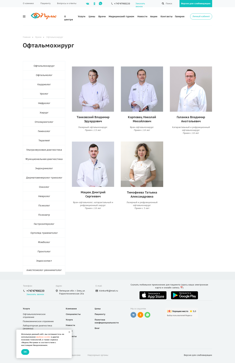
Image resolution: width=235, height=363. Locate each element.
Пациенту (45, 3)
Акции (153, 16)
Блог (97, 328)
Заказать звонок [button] (140, 5)
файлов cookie (43, 337)
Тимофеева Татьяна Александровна (142, 194)
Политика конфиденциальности (107, 321)
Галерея (179, 16)
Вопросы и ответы (66, 3)
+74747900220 (122, 3)
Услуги (81, 16)
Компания (71, 308)
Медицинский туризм (121, 16)
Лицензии (75, 355)
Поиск (169, 3)
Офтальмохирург (54, 37)
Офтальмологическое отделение (34, 316)
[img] (142, 89)
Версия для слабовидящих (196, 3)
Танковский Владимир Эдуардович (93, 119)
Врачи (102, 16)
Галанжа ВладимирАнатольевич (191, 119)
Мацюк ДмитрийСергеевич (93, 194)
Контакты (166, 16)
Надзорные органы (98, 355)
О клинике (28, 3)
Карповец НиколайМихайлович (142, 119)
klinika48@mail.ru (108, 290)
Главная (27, 37)
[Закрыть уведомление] (69, 332)
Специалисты (73, 314)
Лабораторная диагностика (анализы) (37, 327)
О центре (68, 18)
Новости (142, 16)
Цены (92, 16)
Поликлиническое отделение (38, 321)
